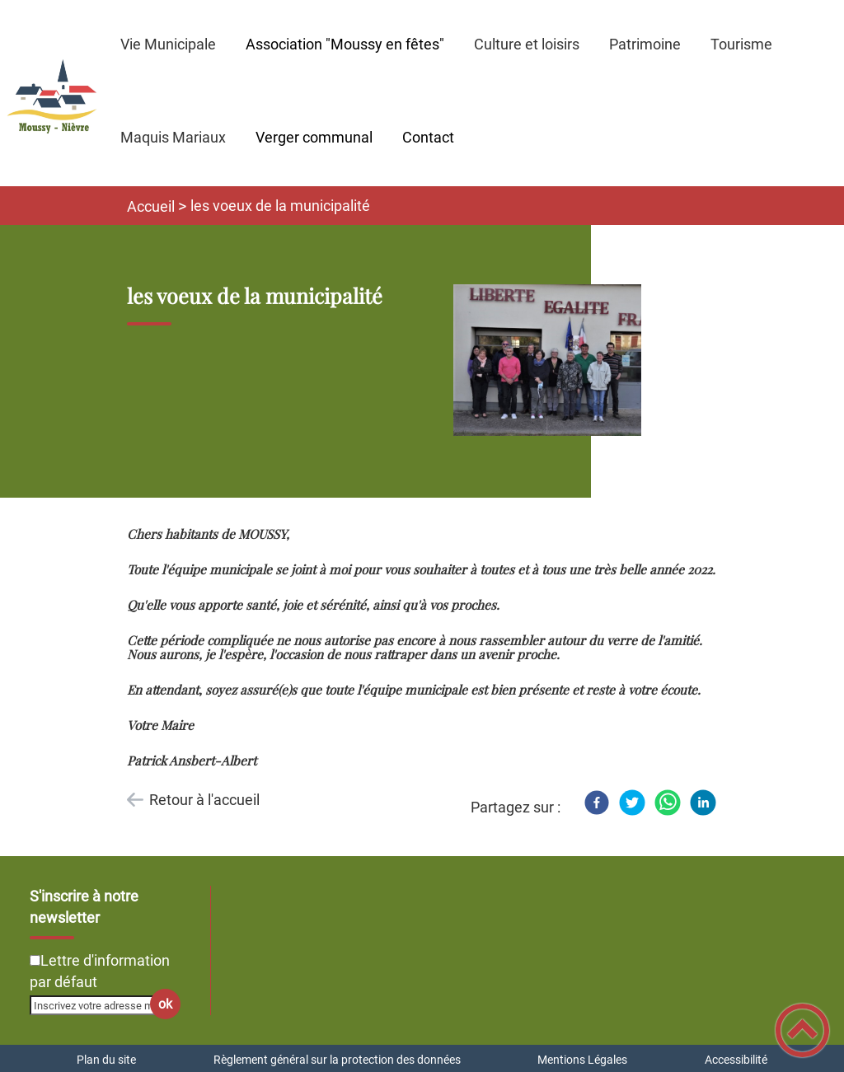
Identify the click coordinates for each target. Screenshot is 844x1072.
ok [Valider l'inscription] (165, 1004)
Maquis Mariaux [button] (173, 137)
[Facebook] (597, 802)
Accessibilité (736, 1059)
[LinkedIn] (703, 802)
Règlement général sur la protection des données (337, 1059)
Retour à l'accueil (204, 799)
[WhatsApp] (668, 802)
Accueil (151, 206)
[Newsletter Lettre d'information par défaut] (35, 960)
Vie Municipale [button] (168, 44)
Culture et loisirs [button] (526, 44)
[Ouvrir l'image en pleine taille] (554, 361)
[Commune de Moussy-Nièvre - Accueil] (52, 93)
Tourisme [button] (741, 44)
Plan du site (106, 1059)
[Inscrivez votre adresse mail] (98, 1005)
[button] (802, 1030)
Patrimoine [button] (645, 44)
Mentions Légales (582, 1059)
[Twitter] (632, 802)
